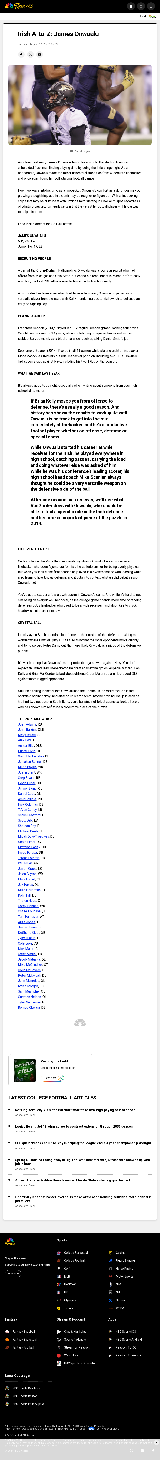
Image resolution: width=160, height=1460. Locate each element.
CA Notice (79, 1428)
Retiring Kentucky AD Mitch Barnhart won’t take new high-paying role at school (75, 1110)
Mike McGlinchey (30, 965)
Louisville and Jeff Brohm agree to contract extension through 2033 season (74, 1126)
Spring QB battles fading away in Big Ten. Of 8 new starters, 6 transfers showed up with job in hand (82, 1162)
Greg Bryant (26, 778)
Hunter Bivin (26, 751)
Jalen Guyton (27, 874)
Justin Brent (26, 772)
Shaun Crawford (29, 815)
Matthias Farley (29, 847)
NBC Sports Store (82, 1426)
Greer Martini (27, 954)
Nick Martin (26, 949)
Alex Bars (25, 740)
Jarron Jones (27, 927)
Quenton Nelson (29, 997)
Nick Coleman (28, 805)
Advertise (25, 1426)
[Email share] (39, 54)
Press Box (99, 1426)
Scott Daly (25, 820)
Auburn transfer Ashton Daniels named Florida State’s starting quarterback (73, 1180)
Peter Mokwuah (29, 976)
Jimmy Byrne (27, 788)
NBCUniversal (27, 1435)
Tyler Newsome (29, 1002)
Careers (37, 1426)
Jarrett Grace (27, 869)
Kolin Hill (24, 895)
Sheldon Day (27, 826)
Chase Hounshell (30, 911)
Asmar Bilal (26, 746)
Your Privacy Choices (107, 1428)
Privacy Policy (64, 1428)
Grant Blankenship (31, 756)
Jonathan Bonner (30, 762)
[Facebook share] (21, 54)
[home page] (19, 6)
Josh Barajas (27, 730)
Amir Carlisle (27, 799)
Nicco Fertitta (27, 853)
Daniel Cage (26, 794)
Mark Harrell (26, 879)
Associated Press (25, 1115)
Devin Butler (26, 783)
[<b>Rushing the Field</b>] (25, 1070)
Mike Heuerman (29, 890)
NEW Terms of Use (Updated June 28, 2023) (30, 1428)
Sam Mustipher (29, 991)
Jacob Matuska (29, 959)
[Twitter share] (30, 54)
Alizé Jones (26, 922)
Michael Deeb (28, 831)
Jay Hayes (25, 885)
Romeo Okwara (29, 1007)
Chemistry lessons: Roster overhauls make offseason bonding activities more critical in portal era (83, 1199)
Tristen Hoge (27, 901)
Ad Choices (11, 1426)
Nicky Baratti (27, 735)
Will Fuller (25, 863)
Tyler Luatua (26, 938)
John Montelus (28, 981)
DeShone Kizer (28, 933)
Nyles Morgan (28, 986)
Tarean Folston (28, 858)
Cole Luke (25, 943)
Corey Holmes (28, 906)
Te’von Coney (27, 810)
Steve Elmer (26, 842)
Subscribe (13, 1273)
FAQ (68, 1426)
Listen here (53, 1078)
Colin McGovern (29, 970)
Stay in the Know (15, 1258)
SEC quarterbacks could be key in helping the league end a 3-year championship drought (83, 1143)
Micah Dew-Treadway (33, 836)
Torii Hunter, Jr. (28, 917)
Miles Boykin (27, 767)
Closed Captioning (54, 1426)
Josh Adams (27, 724)
